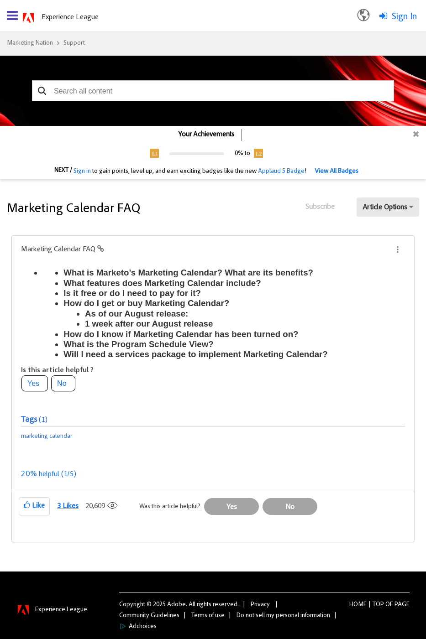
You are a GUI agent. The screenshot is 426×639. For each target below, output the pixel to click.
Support (74, 43)
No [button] (290, 507)
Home (358, 605)
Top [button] (378, 605)
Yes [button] (231, 507)
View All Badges (336, 171)
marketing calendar (46, 436)
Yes (33, 383)
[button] (42, 90)
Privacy (260, 605)
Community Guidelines (149, 616)
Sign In (404, 16)
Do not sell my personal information (283, 616)
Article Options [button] (385, 207)
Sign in (82, 171)
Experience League (70, 17)
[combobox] (213, 90)
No (61, 383)
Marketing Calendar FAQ (59, 249)
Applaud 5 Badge (281, 171)
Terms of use (208, 616)
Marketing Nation (30, 43)
